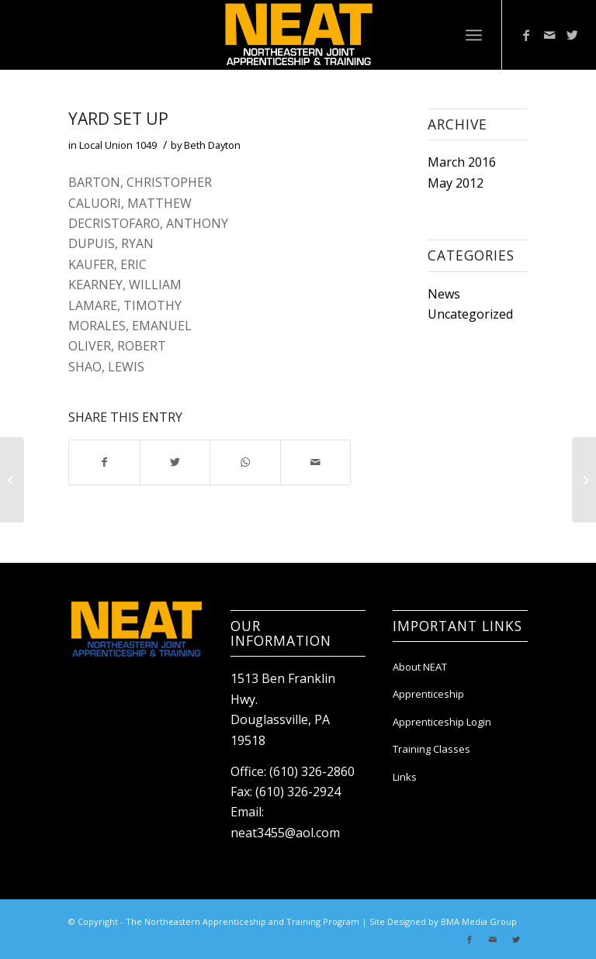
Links (405, 777)
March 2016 (462, 162)
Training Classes (431, 749)
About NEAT (420, 667)
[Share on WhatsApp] (244, 462)
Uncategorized (470, 314)
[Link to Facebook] (526, 35)
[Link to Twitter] (572, 35)
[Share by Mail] (315, 462)
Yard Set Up (118, 118)
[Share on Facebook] (104, 462)
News (444, 293)
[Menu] (474, 35)
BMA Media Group (479, 921)
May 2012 (455, 182)
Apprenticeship (428, 694)
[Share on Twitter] (175, 462)
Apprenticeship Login (442, 722)
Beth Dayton (212, 145)
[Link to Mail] (549, 35)
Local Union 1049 (118, 145)
